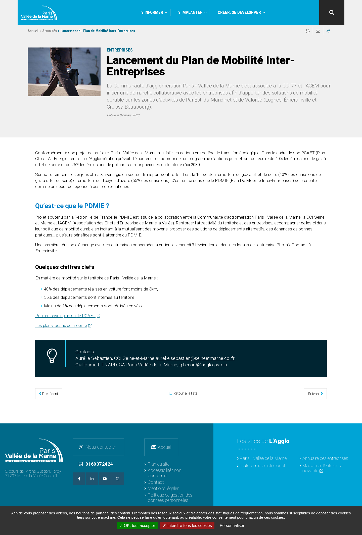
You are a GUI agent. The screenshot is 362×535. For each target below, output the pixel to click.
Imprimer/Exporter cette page (308, 35)
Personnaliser (232, 525)
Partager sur (328, 35)
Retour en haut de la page (354, 431)
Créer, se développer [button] (239, 12)
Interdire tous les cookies (187, 525)
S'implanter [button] (190, 12)
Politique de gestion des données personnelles (170, 497)
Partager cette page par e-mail (318, 35)
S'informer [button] (152, 12)
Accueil (33, 35)
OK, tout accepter (137, 525)
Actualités (49, 35)
